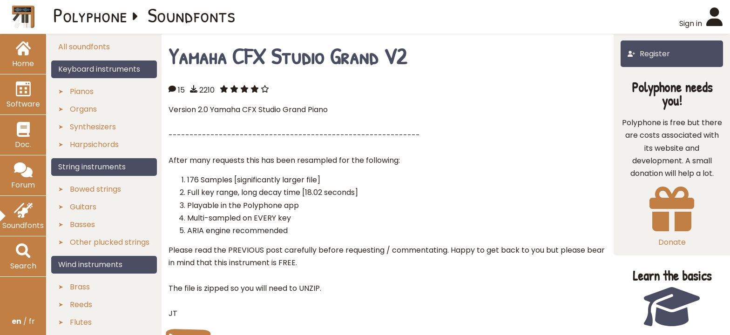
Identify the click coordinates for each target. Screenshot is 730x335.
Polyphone (90, 15)
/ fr (23, 321)
